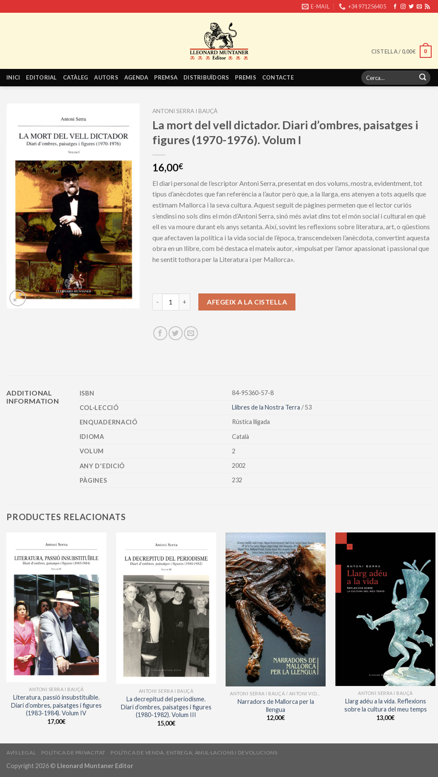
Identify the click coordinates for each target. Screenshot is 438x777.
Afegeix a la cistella (247, 302)
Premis (245, 77)
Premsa (165, 77)
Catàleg (76, 77)
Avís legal (21, 752)
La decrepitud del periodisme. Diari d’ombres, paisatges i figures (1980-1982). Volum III (166, 706)
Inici (13, 77)
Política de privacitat (73, 752)
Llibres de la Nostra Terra (266, 407)
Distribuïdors (206, 77)
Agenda (136, 77)
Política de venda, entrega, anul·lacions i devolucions (194, 752)
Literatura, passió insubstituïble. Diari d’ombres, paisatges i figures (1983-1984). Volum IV (56, 705)
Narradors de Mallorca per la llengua (276, 705)
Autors (106, 77)
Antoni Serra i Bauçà (185, 111)
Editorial (41, 77)
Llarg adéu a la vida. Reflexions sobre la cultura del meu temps (385, 705)
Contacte (278, 77)
